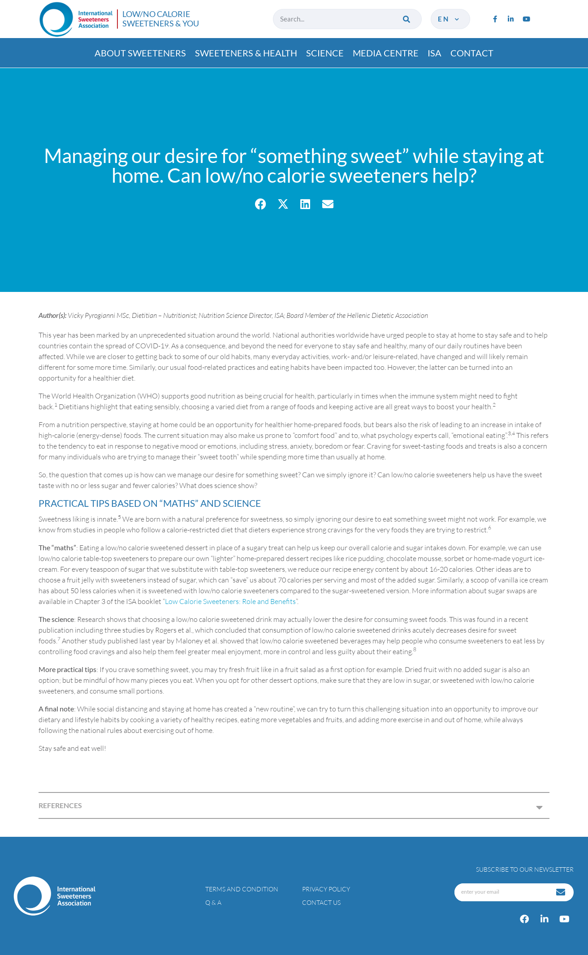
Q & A (213, 902)
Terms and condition (241, 889)
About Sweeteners (140, 52)
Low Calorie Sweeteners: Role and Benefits (230, 601)
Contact (471, 52)
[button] (261, 204)
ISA (434, 52)
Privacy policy (326, 889)
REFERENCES (60, 805)
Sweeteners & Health (246, 52)
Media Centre (386, 52)
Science (325, 52)
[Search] (407, 19)
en (449, 19)
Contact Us (321, 902)
